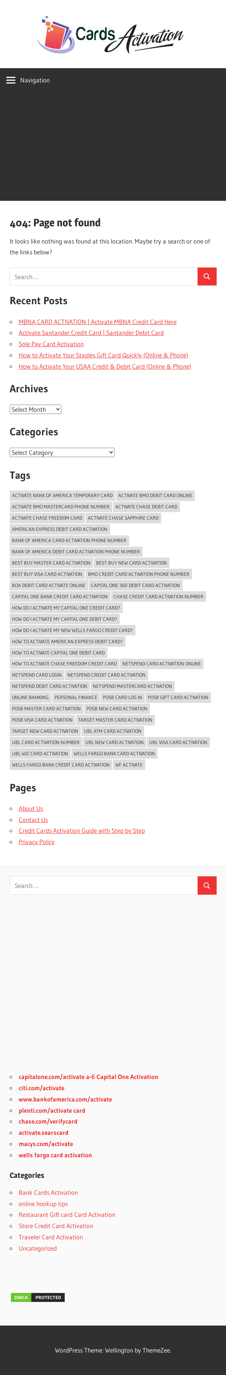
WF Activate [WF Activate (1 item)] (129, 765)
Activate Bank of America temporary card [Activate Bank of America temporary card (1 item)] (62, 495)
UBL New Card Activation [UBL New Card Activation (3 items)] (114, 742)
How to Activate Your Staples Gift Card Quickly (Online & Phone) (103, 355)
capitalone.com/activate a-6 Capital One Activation (88, 1077)
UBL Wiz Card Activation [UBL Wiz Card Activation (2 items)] (40, 753)
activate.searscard (43, 1132)
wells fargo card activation (55, 1155)
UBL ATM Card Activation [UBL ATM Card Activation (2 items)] (112, 731)
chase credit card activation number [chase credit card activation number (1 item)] (158, 596)
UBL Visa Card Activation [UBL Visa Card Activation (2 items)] (178, 742)
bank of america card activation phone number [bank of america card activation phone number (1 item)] (69, 540)
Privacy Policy (37, 842)
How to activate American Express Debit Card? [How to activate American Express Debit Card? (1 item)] (67, 641)
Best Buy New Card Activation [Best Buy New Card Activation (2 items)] (131, 563)
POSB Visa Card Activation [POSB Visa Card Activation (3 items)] (42, 720)
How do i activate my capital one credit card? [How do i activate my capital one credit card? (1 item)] (66, 608)
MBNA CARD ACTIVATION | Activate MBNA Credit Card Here (98, 322)
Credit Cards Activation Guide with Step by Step (82, 830)
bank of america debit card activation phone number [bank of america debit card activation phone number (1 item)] (76, 551)
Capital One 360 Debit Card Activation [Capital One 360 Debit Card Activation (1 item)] (135, 585)
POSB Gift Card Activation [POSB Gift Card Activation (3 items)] (178, 697)
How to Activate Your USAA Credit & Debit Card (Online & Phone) (105, 366)
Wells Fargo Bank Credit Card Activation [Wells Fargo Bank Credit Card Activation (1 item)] (61, 765)
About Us (31, 808)
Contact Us (33, 820)
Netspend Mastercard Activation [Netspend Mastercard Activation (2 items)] (132, 686)
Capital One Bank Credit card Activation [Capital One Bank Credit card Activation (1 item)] (60, 596)
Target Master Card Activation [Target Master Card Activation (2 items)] (115, 720)
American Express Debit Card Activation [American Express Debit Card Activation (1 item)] (59, 529)
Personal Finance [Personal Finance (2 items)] (76, 697)
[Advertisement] (113, 148)
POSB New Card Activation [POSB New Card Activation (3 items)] (116, 708)
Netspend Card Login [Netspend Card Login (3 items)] (37, 675)
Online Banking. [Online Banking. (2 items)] (30, 697)
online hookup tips (43, 1204)
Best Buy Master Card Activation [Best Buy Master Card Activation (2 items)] (51, 563)
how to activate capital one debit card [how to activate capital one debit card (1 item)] (58, 653)
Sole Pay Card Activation (51, 344)
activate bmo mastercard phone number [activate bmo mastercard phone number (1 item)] (61, 507)
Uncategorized (38, 1248)
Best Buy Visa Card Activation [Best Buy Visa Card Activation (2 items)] (47, 574)
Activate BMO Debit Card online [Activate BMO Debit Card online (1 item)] (155, 495)
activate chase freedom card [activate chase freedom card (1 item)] (47, 518)
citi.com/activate (41, 1088)
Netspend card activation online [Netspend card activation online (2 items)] (161, 664)
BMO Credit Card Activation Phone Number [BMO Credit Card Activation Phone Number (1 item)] (138, 574)
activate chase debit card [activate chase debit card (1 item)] (146, 507)
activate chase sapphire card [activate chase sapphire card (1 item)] (123, 518)
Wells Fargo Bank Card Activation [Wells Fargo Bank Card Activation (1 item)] (114, 753)
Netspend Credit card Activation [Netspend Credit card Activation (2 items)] (106, 675)
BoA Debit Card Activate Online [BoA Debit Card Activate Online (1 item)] (48, 585)
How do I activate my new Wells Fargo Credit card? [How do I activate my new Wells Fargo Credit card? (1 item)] (72, 630)
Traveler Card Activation (51, 1237)
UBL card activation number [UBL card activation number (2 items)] (46, 742)
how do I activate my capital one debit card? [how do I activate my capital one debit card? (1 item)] (64, 619)
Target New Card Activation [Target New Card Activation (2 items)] (45, 731)
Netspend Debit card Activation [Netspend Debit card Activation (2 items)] (49, 686)
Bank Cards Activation (48, 1192)
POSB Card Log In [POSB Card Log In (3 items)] (122, 697)
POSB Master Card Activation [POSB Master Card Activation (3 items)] (46, 708)
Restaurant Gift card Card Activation (67, 1214)
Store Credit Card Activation (56, 1226)
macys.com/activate (46, 1144)
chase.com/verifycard (48, 1121)
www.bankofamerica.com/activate (65, 1099)
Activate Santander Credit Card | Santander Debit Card (91, 332)
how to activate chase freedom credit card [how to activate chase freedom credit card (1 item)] (64, 664)
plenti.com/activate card (52, 1110)
